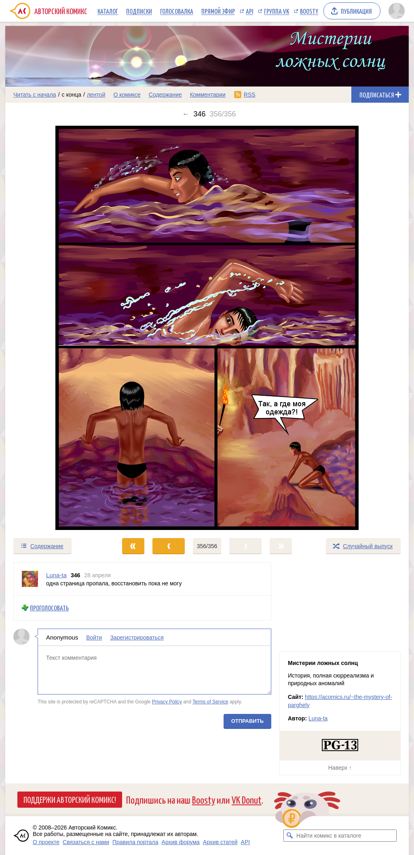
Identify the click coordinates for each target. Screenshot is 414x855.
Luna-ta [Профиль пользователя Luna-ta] (56, 575)
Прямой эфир (218, 10)
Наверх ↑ (340, 767)
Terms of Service (210, 702)
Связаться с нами (86, 842)
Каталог (107, 10)
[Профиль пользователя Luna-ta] (30, 579)
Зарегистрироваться (136, 637)
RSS (250, 94)
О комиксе (126, 94)
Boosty (309, 10)
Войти (94, 637)
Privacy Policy (167, 702)
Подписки (139, 10)
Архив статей (220, 842)
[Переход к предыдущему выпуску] (55, 328)
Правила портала (135, 842)
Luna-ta (317, 718)
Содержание (165, 94)
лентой (96, 94)
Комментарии (208, 94)
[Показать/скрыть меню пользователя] (397, 11)
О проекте (46, 842)
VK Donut (247, 799)
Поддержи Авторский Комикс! (69, 799)
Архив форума (181, 842)
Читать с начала (34, 94)
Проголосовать (49, 608)
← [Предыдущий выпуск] (185, 114)
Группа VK (276, 10)
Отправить (247, 721)
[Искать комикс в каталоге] (289, 835)
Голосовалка (176, 10)
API (249, 10)
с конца (72, 94)
